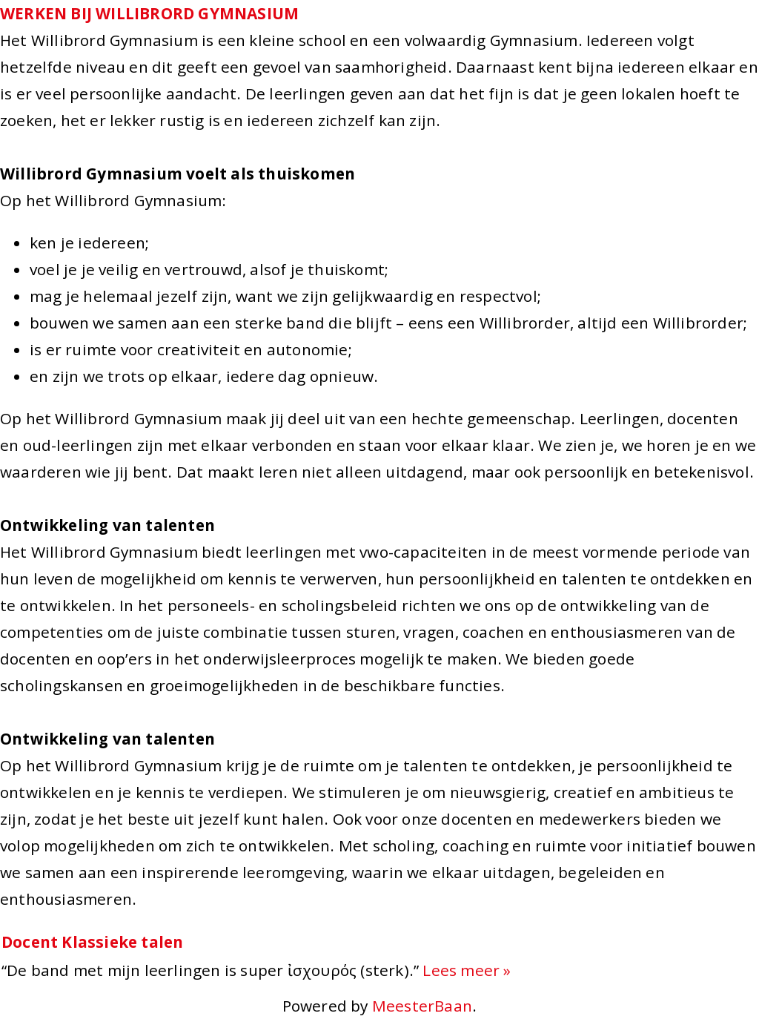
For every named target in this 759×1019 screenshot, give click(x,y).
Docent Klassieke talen (92, 941)
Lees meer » (466, 970)
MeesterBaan (422, 1005)
